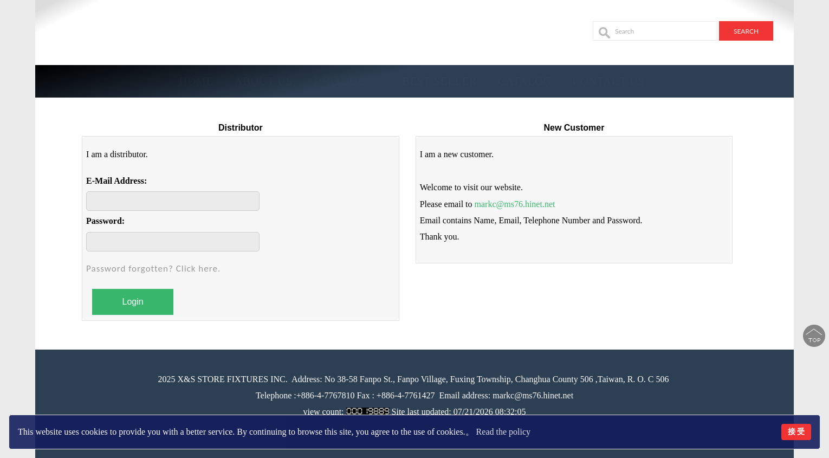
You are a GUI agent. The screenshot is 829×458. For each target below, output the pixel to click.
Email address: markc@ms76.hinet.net (506, 395)
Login (133, 301)
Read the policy (503, 431)
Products (347, 81)
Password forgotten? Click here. (153, 268)
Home (196, 81)
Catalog (525, 81)
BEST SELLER (440, 81)
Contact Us (609, 81)
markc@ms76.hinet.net (515, 204)
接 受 (796, 431)
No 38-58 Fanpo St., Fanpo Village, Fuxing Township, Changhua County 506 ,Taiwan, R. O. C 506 (495, 379)
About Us (264, 81)
